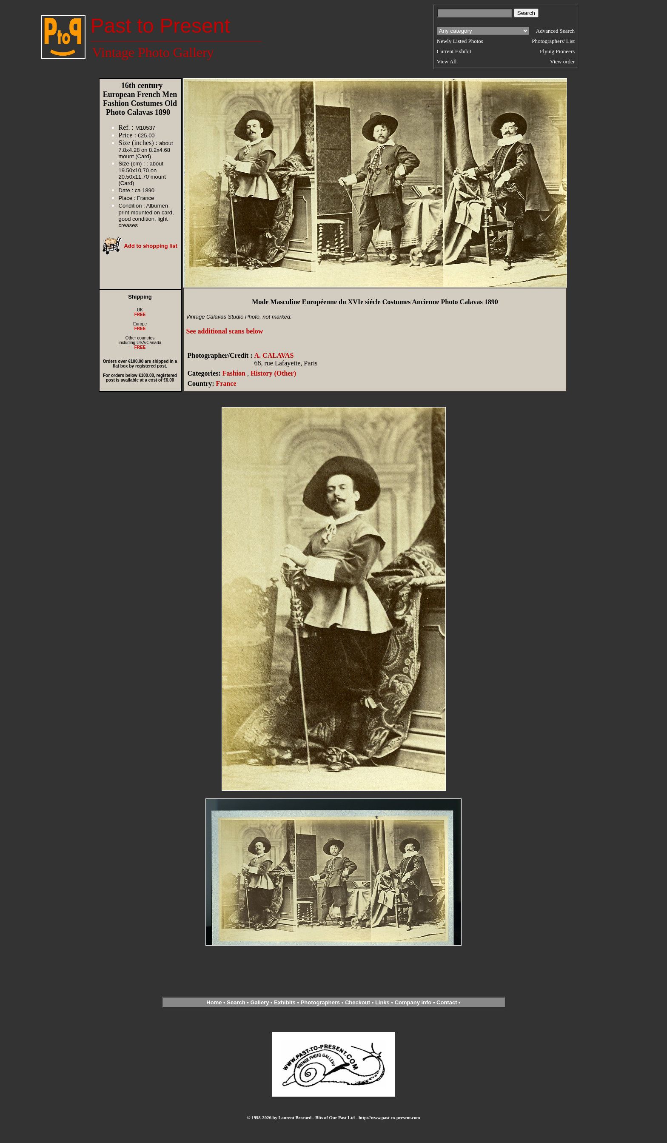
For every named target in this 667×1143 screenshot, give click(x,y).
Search (236, 1002)
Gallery (259, 1002)
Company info (414, 1002)
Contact (446, 1002)
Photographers (320, 1002)
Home (214, 1002)
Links (382, 1002)
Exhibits (285, 1002)
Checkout (357, 1002)
